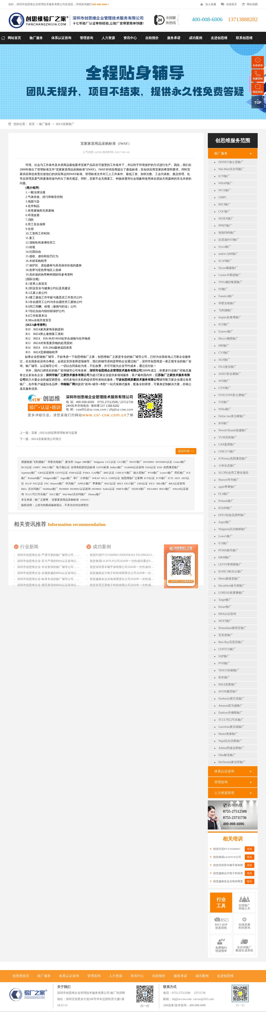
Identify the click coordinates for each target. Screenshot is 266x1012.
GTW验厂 (224, 388)
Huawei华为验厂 (228, 479)
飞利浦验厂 (225, 310)
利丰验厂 (224, 677)
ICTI (170, 478)
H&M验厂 (224, 557)
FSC (46, 483)
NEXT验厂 (225, 620)
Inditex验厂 (116, 467)
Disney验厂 (94, 494)
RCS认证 (26, 467)
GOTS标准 (102, 467)
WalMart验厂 (50, 488)
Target (77, 461)
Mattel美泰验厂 (228, 733)
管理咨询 (221, 782)
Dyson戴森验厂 (228, 268)
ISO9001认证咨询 (80, 488)
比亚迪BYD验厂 (228, 239)
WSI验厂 (224, 380)
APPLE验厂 (84, 483)
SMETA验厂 (123, 488)
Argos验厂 (224, 522)
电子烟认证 (63, 467)
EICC (152, 483)
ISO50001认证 (163, 461)
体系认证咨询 (224, 771)
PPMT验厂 (225, 225)
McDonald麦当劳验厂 (231, 762)
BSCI (120, 483)
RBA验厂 (161, 483)
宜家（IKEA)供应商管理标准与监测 (54, 432)
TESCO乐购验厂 (228, 670)
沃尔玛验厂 (35, 488)
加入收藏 (210, 4)
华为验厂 (70, 483)
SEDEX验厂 (226, 218)
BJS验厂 (223, 423)
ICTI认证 (149, 478)
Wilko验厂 (224, 409)
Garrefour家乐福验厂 (231, 726)
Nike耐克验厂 (227, 755)
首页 (31, 124)
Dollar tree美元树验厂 (231, 416)
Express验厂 (225, 331)
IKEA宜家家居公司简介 (46, 439)
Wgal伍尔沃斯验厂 (230, 740)
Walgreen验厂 (51, 478)
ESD (159, 467)
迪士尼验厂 (140, 472)
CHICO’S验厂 (227, 451)
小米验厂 (85, 478)
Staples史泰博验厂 (229, 317)
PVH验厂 (224, 663)
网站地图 (252, 4)
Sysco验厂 (224, 246)
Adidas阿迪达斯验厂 (231, 748)
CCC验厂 (122, 461)
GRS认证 (142, 483)
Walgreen (99, 461)
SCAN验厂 (225, 260)
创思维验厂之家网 (132, 478)
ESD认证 (150, 467)
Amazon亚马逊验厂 (230, 705)
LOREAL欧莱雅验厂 (231, 592)
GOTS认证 (61, 472)
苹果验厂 (97, 483)
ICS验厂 (223, 543)
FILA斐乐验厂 (227, 366)
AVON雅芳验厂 (228, 691)
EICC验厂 (130, 483)
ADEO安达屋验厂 (229, 373)
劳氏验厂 (179, 472)
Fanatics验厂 (226, 296)
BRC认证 (108, 472)
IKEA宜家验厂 (65, 124)
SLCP (28, 483)
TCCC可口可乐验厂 (231, 719)
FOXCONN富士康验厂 (232, 395)
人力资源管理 (224, 793)
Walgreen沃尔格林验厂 (232, 529)
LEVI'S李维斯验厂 (230, 564)
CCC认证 (110, 461)
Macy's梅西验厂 (228, 338)
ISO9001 (97, 488)
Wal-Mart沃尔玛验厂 (231, 169)
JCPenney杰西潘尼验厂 (233, 458)
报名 (249, 848)
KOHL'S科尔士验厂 (230, 571)
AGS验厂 (224, 359)
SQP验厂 (224, 656)
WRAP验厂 (225, 183)
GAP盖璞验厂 (227, 444)
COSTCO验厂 (227, 649)
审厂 (76, 478)
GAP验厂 (96, 472)
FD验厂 (223, 289)
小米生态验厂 (227, 465)
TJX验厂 (223, 402)
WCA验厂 (224, 190)
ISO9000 (64, 488)
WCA (104, 478)
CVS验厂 (224, 352)
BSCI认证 (110, 483)
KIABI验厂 (225, 508)
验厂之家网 (41, 499)
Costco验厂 (179, 461)
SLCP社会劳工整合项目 (233, 472)
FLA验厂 (224, 493)
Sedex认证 (109, 488)
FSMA (86, 472)
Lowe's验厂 (225, 536)
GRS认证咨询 (46, 472)
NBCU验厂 (48, 467)
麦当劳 (69, 461)
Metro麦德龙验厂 (229, 578)
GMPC (222, 197)
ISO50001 (148, 461)
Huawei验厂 (57, 483)
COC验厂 (224, 211)
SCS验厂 (223, 324)
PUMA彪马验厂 (228, 550)
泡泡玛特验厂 (227, 232)
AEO (177, 478)
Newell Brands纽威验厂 (233, 430)
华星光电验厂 (227, 303)
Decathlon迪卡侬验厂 (231, 585)
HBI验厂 (223, 345)
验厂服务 (45, 124)
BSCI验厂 (224, 204)
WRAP (96, 478)
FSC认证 (38, 483)
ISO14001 (152, 488)
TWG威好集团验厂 (230, 282)
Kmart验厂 (225, 606)
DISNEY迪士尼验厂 (231, 162)
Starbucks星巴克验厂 (231, 698)
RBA (24, 488)
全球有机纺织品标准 (83, 467)
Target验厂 (225, 599)
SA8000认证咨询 (134, 467)
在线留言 (231, 4)
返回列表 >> (186, 451)
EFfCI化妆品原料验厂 (232, 515)
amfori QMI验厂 (228, 253)
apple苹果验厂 (227, 486)
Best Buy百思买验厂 (231, 642)
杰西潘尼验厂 (171, 467)
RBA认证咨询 (227, 613)
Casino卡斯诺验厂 (229, 275)
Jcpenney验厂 (29, 472)
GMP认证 (114, 478)
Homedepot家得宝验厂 (232, 628)
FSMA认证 (75, 472)
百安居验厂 (225, 635)
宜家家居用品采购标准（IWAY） (71, 499)
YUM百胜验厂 (227, 437)
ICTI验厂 (224, 176)
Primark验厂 (226, 500)
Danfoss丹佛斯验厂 (230, 712)
